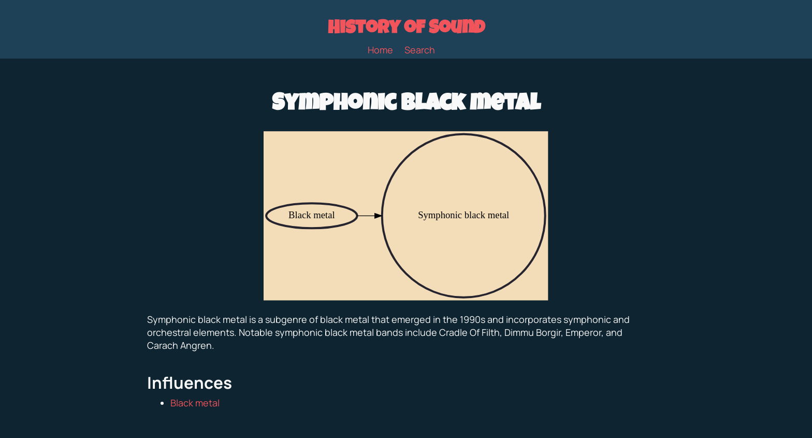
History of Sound (406, 29)
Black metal (195, 403)
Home (380, 50)
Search (419, 50)
